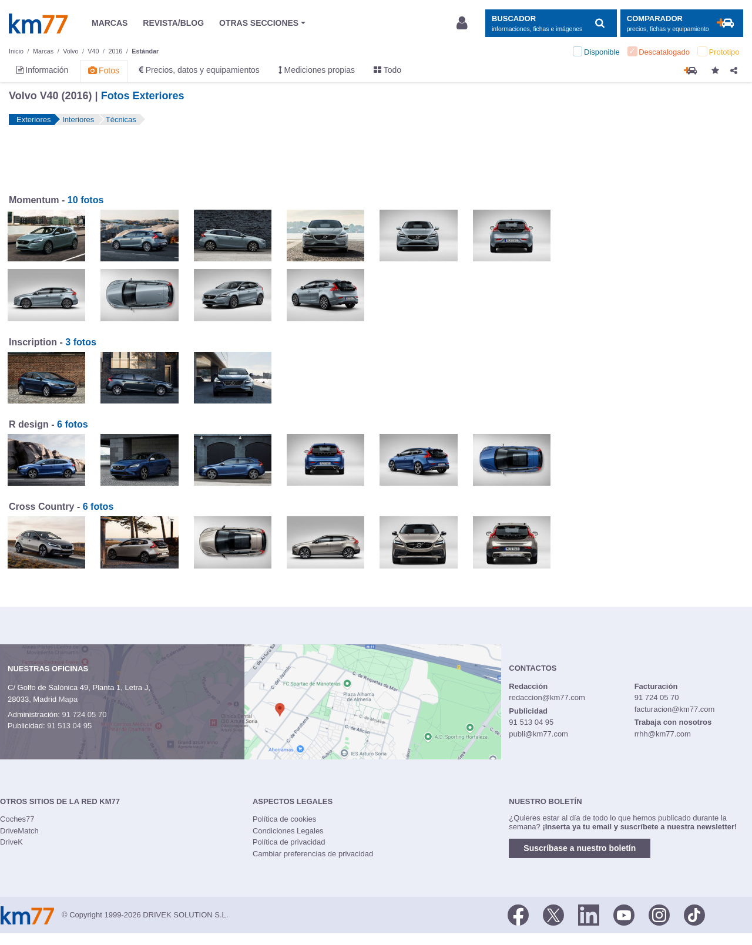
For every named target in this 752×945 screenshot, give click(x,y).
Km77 (38, 23)
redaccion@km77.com (547, 697)
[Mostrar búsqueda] (550, 23)
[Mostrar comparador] (681, 23)
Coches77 (17, 819)
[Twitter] (553, 913)
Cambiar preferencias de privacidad (313, 853)
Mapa (68, 699)
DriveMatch (19, 830)
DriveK (11, 842)
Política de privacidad (289, 842)
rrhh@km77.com (662, 733)
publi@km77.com (538, 733)
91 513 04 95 (69, 725)
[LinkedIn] (588, 913)
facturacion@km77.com (674, 709)
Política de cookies (284, 819)
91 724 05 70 (84, 714)
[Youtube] (623, 913)
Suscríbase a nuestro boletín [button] (579, 848)
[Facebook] (518, 913)
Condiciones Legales (288, 830)
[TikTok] (694, 913)
